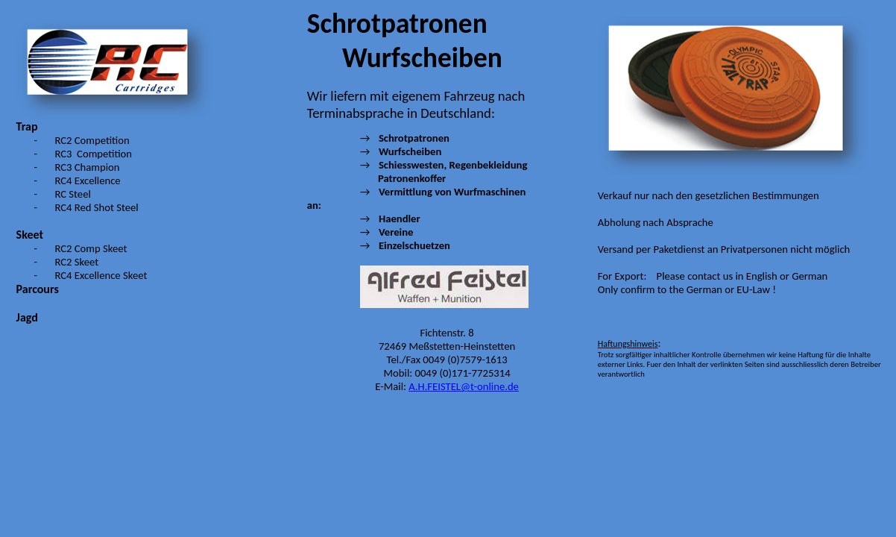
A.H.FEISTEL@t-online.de (463, 386)
